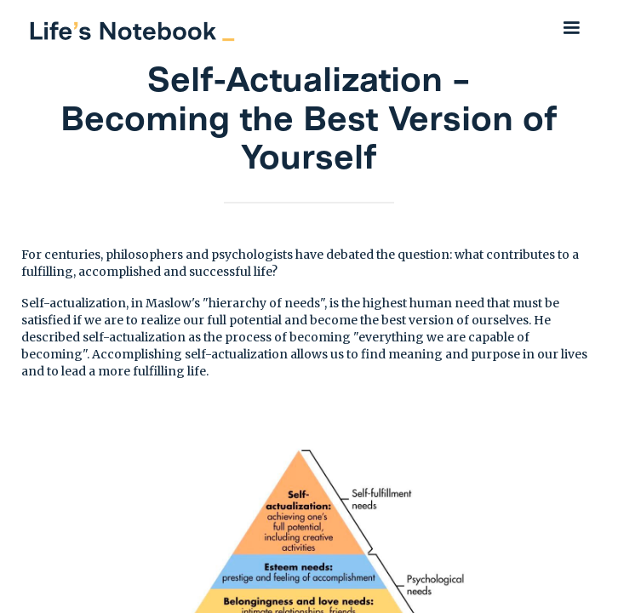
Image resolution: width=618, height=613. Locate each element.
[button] (571, 27)
